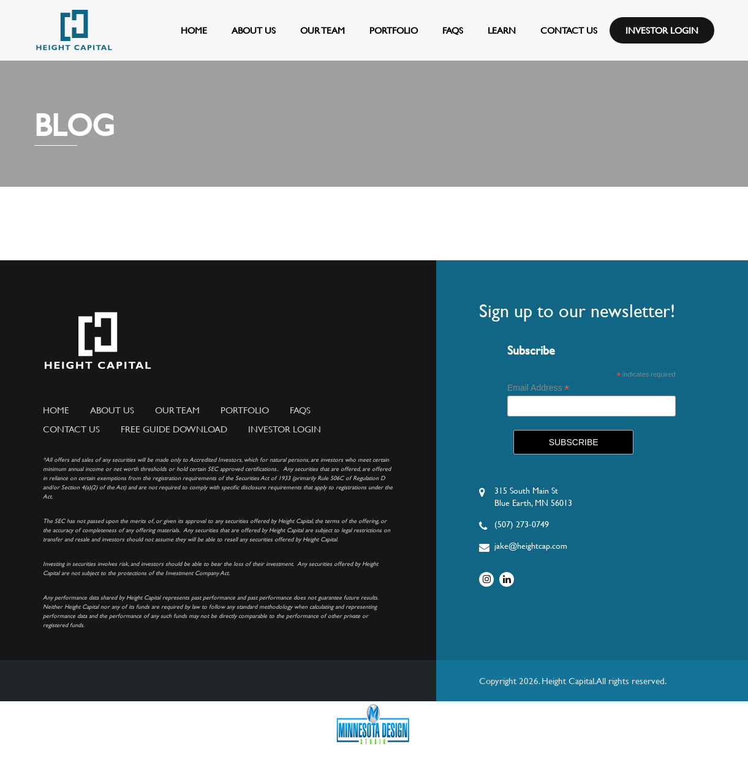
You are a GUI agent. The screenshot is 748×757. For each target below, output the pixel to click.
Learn (502, 30)
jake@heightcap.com (530, 546)
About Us (254, 30)
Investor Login (661, 30)
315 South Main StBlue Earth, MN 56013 (533, 497)
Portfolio (393, 30)
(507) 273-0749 (521, 524)
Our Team (322, 30)
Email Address (538, 388)
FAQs (452, 30)
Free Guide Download (174, 429)
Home (194, 30)
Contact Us (568, 30)
